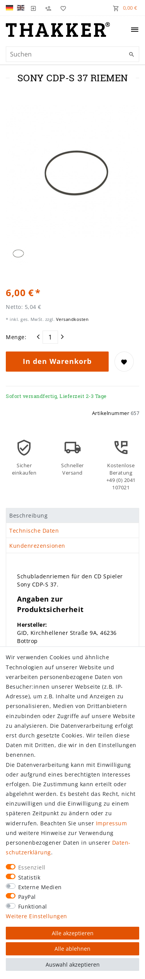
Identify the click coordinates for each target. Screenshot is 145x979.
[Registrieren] (48, 7)
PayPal (27, 896)
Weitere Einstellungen (36, 916)
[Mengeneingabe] (50, 337)
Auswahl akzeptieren (73, 964)
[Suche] (131, 54)
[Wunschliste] (61, 7)
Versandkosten (72, 319)
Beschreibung (28, 515)
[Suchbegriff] (72, 54)
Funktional (32, 906)
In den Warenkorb (57, 361)
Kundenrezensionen (37, 545)
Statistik (29, 877)
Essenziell (32, 867)
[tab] (72, 515)
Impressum (111, 823)
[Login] (33, 7)
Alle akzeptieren (73, 933)
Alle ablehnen (72, 948)
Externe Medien (40, 887)
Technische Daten (34, 530)
